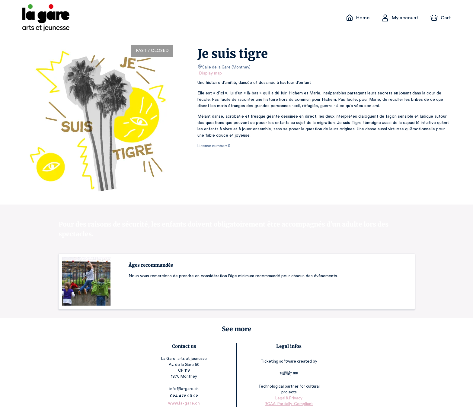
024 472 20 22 (184, 396)
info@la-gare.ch (184, 388)
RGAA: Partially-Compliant (288, 404)
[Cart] (441, 18)
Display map (210, 73)
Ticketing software (279, 361)
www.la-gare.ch (184, 403)
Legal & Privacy (288, 398)
